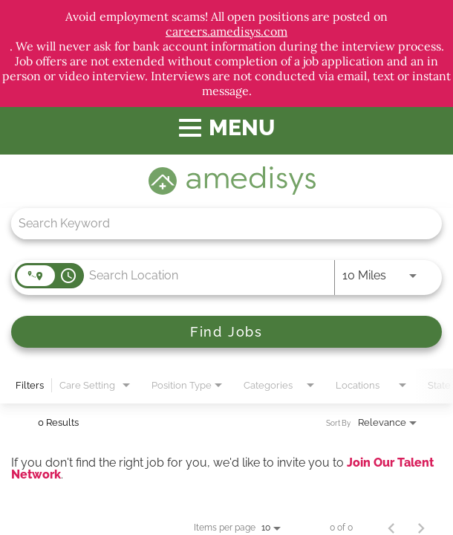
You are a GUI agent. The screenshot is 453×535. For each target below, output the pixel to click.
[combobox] (219, 223)
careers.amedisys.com (226, 31)
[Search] (226, 332)
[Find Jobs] (226, 332)
